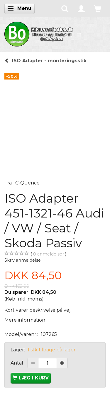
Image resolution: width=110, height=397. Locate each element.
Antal (17, 363)
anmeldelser (48, 254)
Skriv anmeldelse (22, 260)
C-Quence (27, 183)
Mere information (24, 320)
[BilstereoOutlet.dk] (39, 33)
